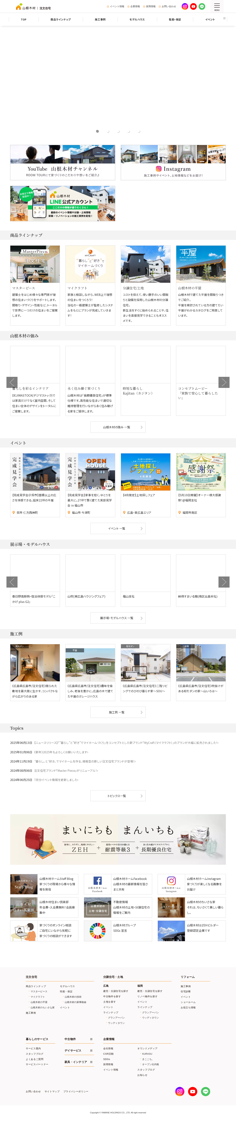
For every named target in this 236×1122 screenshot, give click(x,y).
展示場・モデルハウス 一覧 (116, 619)
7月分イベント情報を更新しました (55, 781)
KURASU (147, 1054)
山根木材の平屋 (39, 1003)
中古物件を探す (112, 997)
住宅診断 (186, 992)
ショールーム (188, 1003)
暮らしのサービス (37, 1040)
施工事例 (31, 1013)
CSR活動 (108, 1054)
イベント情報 (117, 6)
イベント (65, 1008)
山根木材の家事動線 (75, 1003)
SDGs (106, 1060)
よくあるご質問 (35, 1060)
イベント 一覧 (116, 529)
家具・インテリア (76, 1062)
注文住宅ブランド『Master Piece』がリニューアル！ (65, 771)
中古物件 (70, 1040)
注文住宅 (31, 977)
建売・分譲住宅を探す (116, 992)
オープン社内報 (150, 1065)
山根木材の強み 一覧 (116, 427)
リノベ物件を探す (147, 997)
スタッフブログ (35, 1054)
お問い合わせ (169, 6)
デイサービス (73, 1051)
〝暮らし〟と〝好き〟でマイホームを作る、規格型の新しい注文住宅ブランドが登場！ (84, 762)
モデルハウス (67, 987)
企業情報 (135, 6)
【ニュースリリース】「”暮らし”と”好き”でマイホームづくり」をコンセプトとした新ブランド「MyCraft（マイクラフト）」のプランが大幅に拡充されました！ (126, 744)
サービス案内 (33, 1049)
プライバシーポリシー (75, 1092)
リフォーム (188, 977)
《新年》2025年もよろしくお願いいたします (60, 753)
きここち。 (148, 1060)
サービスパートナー (37, 1065)
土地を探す (109, 1002)
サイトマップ (52, 1092)
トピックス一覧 (116, 796)
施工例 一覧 (116, 713)
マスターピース (39, 992)
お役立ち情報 (188, 1008)
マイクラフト (38, 997)
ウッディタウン (116, 1024)
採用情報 (151, 6)
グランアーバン (116, 1018)
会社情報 (108, 1049)
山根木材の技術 (73, 997)
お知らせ (142, 1076)
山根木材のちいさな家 (43, 1008)
